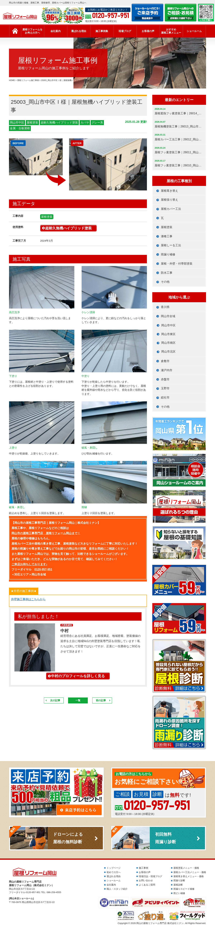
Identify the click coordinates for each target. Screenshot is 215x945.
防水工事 (166, 272)
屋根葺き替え (169, 190)
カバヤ (84, 122)
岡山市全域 (168, 316)
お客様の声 (148, 31)
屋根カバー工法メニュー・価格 (189, 872)
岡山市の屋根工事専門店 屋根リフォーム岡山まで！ (45, 533)
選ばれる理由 (78, 31)
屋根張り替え (169, 199)
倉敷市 (165, 361)
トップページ (114, 868)
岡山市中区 (17, 122)
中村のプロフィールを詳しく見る (78, 676)
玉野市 (165, 388)
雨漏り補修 (168, 254)
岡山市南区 (168, 342)
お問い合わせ (146, 880)
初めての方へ (114, 872)
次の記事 (55, 700)
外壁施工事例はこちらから (28, 599)
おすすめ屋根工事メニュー (171, 31)
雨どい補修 (179, 893)
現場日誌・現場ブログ (150, 876)
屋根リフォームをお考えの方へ (32, 31)
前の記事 (101, 700)
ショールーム (194, 31)
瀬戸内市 (166, 370)
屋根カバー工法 (171, 208)
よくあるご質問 (147, 884)
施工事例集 (101, 31)
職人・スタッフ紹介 (117, 889)
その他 (165, 281)
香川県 (165, 307)
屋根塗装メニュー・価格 (186, 868)
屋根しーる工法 (171, 245)
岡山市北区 (168, 351)
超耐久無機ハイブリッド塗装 (59, 122)
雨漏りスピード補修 (183, 889)
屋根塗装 (32, 122)
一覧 (77, 700)
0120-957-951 (43, 569)
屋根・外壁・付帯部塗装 (176, 263)
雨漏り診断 (179, 880)
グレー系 (97, 122)
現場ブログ (125, 31)
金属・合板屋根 (20, 128)
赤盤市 (165, 379)
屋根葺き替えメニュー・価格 (188, 876)
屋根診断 (178, 884)
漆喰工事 (166, 236)
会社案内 (56, 31)
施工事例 (143, 868)
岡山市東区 (168, 334)
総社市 (165, 397)
